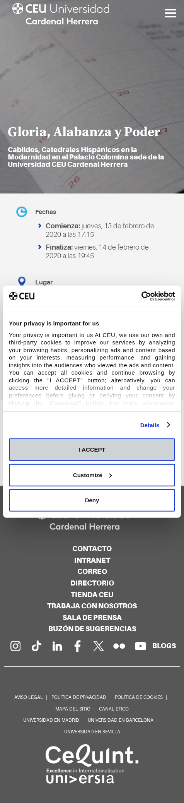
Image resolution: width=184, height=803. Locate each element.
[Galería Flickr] (119, 646)
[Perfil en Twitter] (98, 646)
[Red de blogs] (164, 646)
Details (150, 424)
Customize (92, 474)
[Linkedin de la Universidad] (57, 646)
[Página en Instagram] (15, 646)
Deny (92, 500)
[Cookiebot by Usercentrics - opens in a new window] (141, 296)
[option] (92, 96)
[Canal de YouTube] (140, 646)
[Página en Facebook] (78, 646)
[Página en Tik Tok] (36, 646)
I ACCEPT (91, 449)
